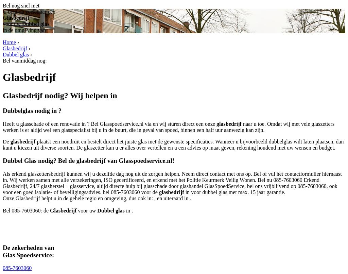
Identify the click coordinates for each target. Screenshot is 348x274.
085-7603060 (17, 268)
